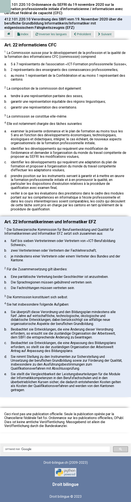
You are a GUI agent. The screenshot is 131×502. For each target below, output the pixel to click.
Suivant (104, 34)
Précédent (82, 34)
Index (22, 34)
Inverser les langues (51, 34)
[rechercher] (56, 449)
